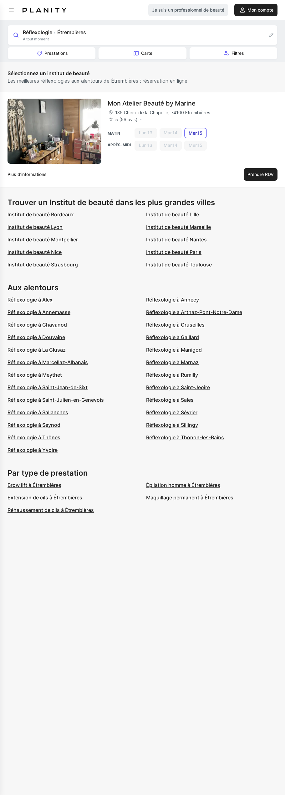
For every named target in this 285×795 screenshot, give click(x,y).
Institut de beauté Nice (35, 252)
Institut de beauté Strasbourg (43, 264)
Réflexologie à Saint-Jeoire (178, 387)
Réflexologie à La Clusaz (37, 350)
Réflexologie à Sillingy (172, 425)
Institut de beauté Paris (173, 252)
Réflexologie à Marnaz (172, 362)
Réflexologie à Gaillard (172, 337)
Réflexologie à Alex (30, 300)
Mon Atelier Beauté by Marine (152, 103)
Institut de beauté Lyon (35, 227)
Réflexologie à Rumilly (172, 375)
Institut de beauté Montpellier (43, 239)
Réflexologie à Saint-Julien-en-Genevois (56, 400)
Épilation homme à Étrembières (183, 485)
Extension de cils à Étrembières (45, 497)
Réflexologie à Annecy (172, 300)
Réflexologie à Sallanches (38, 412)
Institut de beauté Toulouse (179, 264)
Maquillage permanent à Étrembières (189, 497)
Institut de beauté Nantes (176, 239)
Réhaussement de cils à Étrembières (51, 510)
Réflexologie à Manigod (174, 350)
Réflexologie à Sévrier (171, 412)
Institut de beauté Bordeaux (41, 214)
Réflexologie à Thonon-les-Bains (185, 437)
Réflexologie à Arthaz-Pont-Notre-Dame (194, 312)
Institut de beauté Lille (172, 214)
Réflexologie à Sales (170, 400)
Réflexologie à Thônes (34, 437)
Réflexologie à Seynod (34, 425)
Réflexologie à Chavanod (37, 325)
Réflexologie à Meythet (35, 375)
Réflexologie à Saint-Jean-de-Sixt (48, 387)
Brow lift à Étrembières (34, 485)
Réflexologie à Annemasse (39, 312)
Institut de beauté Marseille (178, 227)
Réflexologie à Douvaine (36, 337)
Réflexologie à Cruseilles (175, 325)
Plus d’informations (27, 174)
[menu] (11, 10)
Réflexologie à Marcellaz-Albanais (48, 362)
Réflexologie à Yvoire (33, 450)
